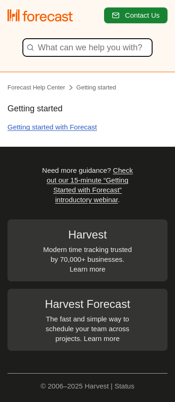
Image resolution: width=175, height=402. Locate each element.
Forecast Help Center (36, 87)
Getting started (96, 87)
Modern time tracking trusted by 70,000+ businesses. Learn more (87, 250)
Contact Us (136, 15)
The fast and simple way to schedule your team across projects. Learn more (87, 319)
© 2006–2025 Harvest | (77, 386)
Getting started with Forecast (52, 127)
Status (124, 386)
